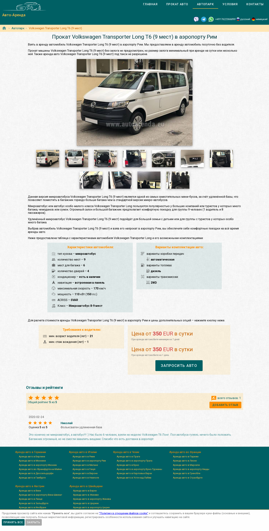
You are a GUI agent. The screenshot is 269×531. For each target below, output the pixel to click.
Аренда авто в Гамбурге (32, 477)
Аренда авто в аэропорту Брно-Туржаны (139, 469)
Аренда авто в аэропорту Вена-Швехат (40, 494)
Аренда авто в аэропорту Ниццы (191, 469)
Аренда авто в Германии (30, 452)
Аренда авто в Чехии (126, 452)
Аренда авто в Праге (128, 456)
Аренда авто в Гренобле (186, 473)
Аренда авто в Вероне (85, 473)
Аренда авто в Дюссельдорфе (36, 473)
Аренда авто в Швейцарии (86, 486)
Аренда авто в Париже (185, 456)
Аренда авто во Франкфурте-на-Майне (40, 469)
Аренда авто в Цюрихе (86, 503)
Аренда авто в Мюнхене (32, 460)
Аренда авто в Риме (84, 456)
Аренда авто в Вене (30, 490)
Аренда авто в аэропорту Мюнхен (38, 465)
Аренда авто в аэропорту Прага (134, 460)
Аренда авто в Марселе (186, 465)
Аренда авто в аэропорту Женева (92, 499)
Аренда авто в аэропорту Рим (89, 460)
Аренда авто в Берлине (32, 456)
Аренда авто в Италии (83, 452)
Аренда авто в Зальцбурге (33, 503)
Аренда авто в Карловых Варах (134, 473)
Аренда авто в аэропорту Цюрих (91, 507)
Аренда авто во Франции (185, 452)
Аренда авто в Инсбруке (32, 507)
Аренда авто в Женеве (86, 494)
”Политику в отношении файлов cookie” (123, 513)
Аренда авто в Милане (85, 465)
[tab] (150, 4)
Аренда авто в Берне (85, 490)
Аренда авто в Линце (30, 499)
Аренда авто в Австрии (29, 486)
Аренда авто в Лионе (185, 460)
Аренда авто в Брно (128, 465)
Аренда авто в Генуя (84, 469)
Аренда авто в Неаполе (86, 477)
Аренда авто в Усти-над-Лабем (134, 477)
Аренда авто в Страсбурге (187, 477)
